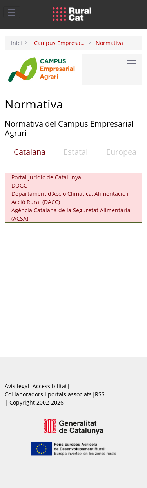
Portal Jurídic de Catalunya (46, 177)
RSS (100, 394)
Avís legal (17, 386)
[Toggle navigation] (11, 12)
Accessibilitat (50, 386)
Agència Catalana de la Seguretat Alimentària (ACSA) (71, 214)
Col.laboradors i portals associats (48, 394)
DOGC (19, 185)
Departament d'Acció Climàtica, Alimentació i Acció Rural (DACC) (70, 198)
